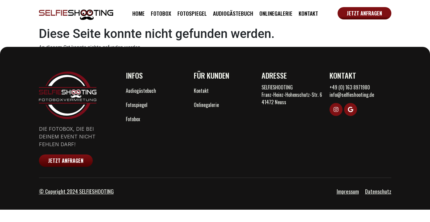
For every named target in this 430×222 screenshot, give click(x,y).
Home (138, 13)
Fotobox (161, 13)
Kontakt (308, 13)
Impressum (348, 191)
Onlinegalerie (275, 13)
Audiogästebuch (233, 13)
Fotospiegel (192, 13)
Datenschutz (378, 191)
